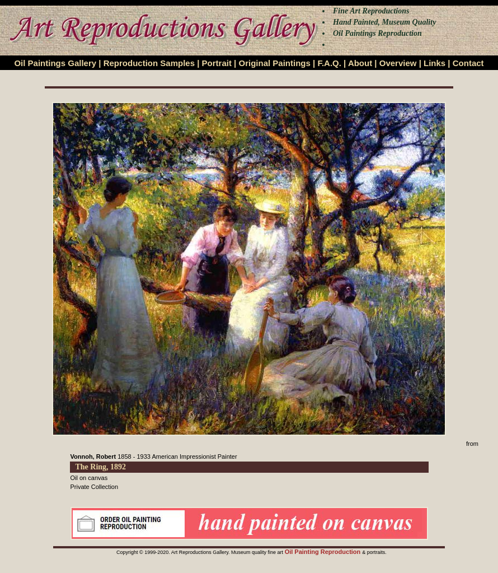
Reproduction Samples (149, 63)
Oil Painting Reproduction (324, 551)
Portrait (217, 63)
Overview (398, 63)
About (360, 63)
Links (434, 63)
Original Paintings (274, 63)
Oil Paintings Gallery (55, 63)
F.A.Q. (329, 63)
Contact (468, 63)
